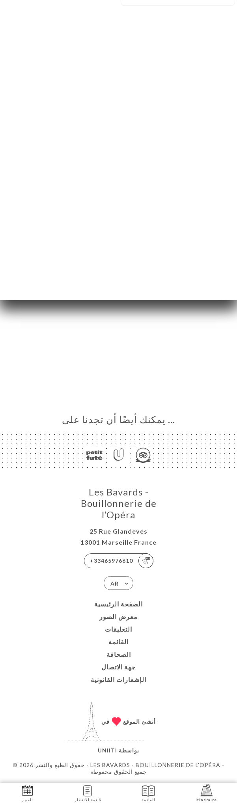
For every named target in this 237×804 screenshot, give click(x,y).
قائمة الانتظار (88, 793)
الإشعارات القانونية (118, 679)
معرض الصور (118, 616)
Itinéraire (206, 793)
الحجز (27, 793)
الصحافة (118, 654)
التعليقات (118, 629)
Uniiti (107, 750)
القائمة (118, 641)
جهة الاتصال (118, 667)
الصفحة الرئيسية (118, 604)
